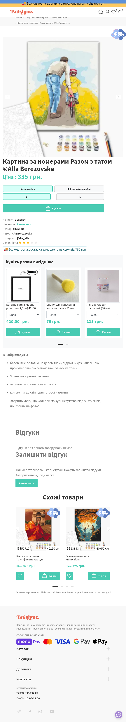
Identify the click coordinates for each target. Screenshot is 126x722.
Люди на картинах (60, 17)
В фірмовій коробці (79, 188)
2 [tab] (67, 344)
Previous (7, 97)
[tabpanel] (23, 303)
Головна (19, 17)
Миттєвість (77, 557)
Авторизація (26, 483)
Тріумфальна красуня (30, 557)
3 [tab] (67, 586)
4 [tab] (72, 586)
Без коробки (27, 188)
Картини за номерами (37, 17)
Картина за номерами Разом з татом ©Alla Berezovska (44, 23)
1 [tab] (60, 344)
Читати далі (104, 592)
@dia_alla (23, 238)
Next (118, 97)
